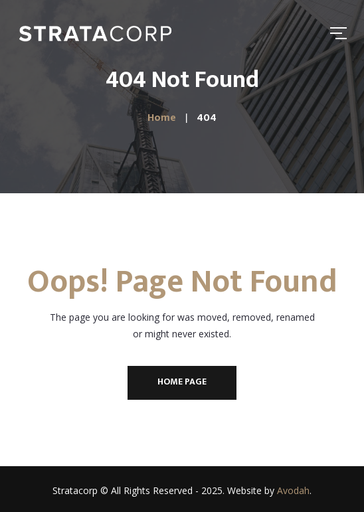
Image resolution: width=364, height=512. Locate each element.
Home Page (182, 381)
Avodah (293, 490)
